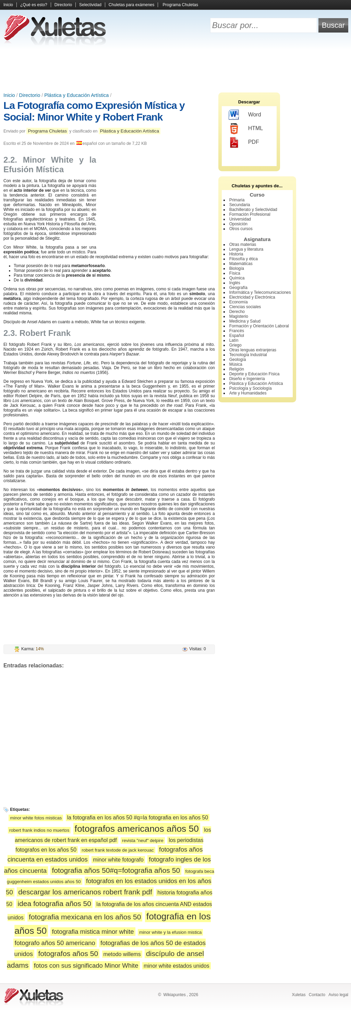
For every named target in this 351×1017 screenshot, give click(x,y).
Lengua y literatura (246, 249)
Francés (236, 330)
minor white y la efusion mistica (170, 932)
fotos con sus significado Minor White (86, 965)
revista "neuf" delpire (143, 840)
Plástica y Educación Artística (76, 95)
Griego (235, 345)
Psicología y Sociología (250, 388)
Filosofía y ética (243, 258)
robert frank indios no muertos (39, 830)
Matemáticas (241, 263)
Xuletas (298, 994)
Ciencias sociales (245, 306)
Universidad (240, 219)
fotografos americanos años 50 (137, 829)
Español (236, 335)
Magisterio (238, 316)
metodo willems (122, 954)
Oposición (238, 224)
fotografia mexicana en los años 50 (85, 917)
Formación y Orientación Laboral (259, 326)
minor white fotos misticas (36, 817)
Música (235, 364)
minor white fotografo (118, 860)
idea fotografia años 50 (54, 903)
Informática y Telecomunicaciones (260, 292)
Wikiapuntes (174, 994)
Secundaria (239, 204)
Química (237, 278)
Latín (234, 340)
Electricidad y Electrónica (252, 297)
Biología (236, 268)
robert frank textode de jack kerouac (118, 850)
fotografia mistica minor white (93, 931)
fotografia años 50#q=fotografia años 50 (116, 870)
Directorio (63, 4)
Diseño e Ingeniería (247, 378)
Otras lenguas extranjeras (252, 350)
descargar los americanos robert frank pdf (85, 892)
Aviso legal (338, 994)
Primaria (237, 200)
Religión (236, 369)
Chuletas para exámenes (131, 4)
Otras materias (242, 244)
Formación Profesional (249, 214)
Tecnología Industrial (248, 354)
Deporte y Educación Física (254, 374)
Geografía (238, 287)
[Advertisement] (175, 68)
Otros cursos (241, 228)
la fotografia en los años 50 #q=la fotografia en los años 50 (137, 817)
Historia (236, 254)
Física (234, 273)
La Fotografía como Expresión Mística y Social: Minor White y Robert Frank (94, 111)
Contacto (317, 994)
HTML (246, 128)
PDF (244, 142)
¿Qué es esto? (33, 4)
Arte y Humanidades (248, 393)
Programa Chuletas (180, 4)
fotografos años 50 (68, 953)
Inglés (234, 282)
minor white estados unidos (176, 966)
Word (245, 115)
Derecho (237, 311)
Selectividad (90, 4)
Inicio (8, 4)
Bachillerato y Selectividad (253, 209)
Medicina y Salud (245, 321)
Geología (237, 359)
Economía (238, 302)
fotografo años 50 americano (55, 942)
